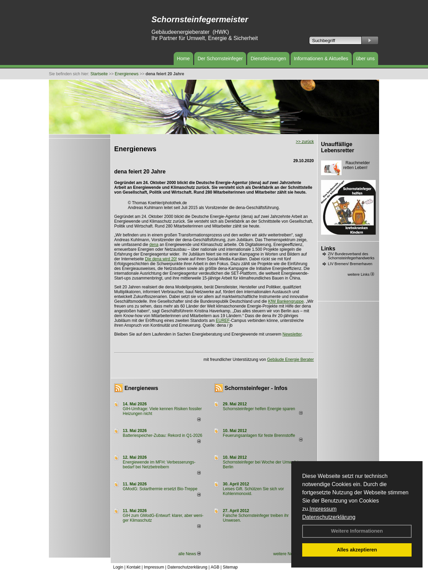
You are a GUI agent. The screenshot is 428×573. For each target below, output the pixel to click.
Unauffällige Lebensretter (337, 147)
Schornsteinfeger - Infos (256, 388)
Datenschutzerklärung (329, 517)
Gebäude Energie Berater (290, 359)
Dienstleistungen (268, 58)
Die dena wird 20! (161, 259)
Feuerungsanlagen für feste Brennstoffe (259, 435)
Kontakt (133, 567)
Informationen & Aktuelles (321, 58)
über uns (365, 58)
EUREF (223, 320)
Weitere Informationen (357, 531)
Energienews (141, 388)
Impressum (322, 509)
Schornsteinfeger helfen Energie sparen (259, 408)
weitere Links (361, 274)
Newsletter (292, 334)
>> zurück (305, 141)
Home (183, 58)
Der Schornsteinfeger (220, 58)
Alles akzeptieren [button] (357, 549)
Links (328, 248)
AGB (215, 567)
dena (154, 244)
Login (118, 567)
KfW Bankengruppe (286, 301)
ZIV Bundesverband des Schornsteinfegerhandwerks (351, 256)
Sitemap (230, 567)
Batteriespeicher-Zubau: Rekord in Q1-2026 (162, 435)
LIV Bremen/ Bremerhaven (350, 264)
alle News (189, 553)
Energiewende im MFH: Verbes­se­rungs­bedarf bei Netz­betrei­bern (159, 464)
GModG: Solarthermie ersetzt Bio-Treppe (160, 488)
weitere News (287, 553)
